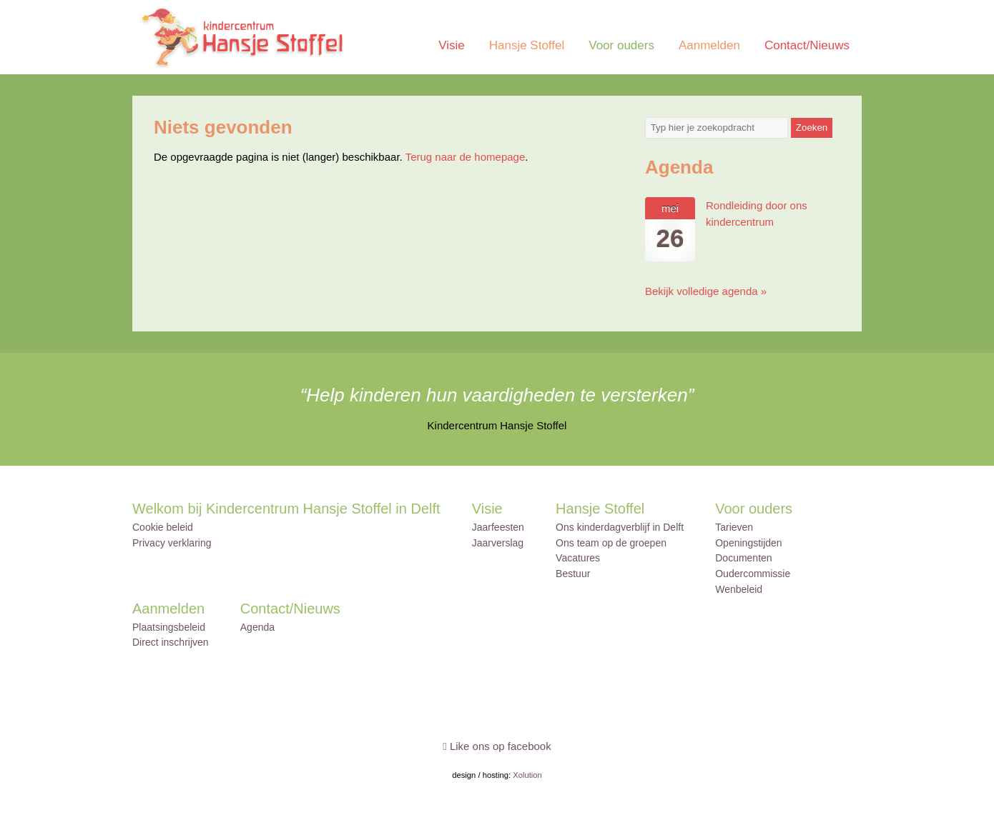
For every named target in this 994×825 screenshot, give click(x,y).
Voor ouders (621, 45)
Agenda (257, 627)
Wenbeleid (738, 589)
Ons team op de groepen (611, 543)
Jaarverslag (497, 543)
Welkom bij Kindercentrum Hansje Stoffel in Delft (286, 508)
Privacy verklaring (171, 543)
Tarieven (734, 527)
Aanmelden (709, 45)
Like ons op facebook (497, 746)
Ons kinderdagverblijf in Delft (620, 527)
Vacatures (578, 558)
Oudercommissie (752, 573)
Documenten (743, 558)
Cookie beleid (162, 527)
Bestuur (573, 573)
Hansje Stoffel (527, 45)
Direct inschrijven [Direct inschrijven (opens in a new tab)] (170, 642)
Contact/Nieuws (807, 45)
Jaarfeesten (498, 527)
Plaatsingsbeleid (168, 627)
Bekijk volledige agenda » (706, 291)
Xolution (527, 775)
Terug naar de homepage (465, 157)
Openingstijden (748, 543)
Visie (451, 45)
